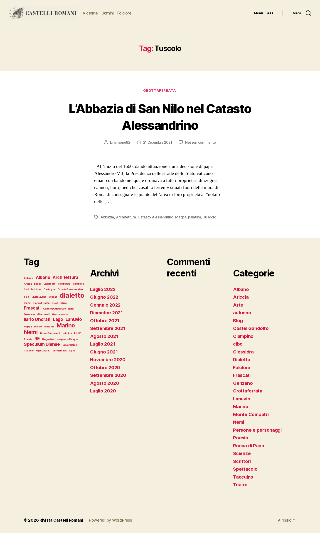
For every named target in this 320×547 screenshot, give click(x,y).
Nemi (239, 436)
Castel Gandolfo (251, 342)
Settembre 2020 (108, 389)
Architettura (126, 231)
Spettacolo (245, 483)
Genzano (243, 397)
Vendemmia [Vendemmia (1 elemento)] (60, 364)
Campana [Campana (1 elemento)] (78, 297)
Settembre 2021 (108, 342)
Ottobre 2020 (105, 381)
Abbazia (107, 231)
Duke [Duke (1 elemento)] (63, 317)
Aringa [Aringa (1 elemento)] (28, 297)
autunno (242, 326)
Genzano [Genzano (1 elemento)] (29, 328)
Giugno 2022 (105, 311)
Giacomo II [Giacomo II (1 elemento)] (43, 328)
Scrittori (242, 475)
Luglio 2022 (103, 303)
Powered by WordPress (111, 534)
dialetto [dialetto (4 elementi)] (72, 309)
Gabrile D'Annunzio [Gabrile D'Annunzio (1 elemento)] (54, 322)
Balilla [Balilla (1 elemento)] (37, 297)
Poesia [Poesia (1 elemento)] (28, 353)
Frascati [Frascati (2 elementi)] (32, 322)
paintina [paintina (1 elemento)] (67, 347)
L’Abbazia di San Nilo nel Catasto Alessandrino (160, 130)
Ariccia (241, 311)
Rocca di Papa (249, 459)
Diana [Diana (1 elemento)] (27, 317)
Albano (241, 303)
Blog (238, 334)
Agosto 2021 (104, 350)
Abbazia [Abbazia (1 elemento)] (28, 292)
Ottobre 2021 (105, 334)
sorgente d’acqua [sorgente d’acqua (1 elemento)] (67, 353)
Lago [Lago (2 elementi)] (58, 333)
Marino (241, 420)
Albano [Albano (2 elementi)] (43, 291)
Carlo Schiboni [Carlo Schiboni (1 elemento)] (32, 303)
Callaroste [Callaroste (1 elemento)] (49, 297)
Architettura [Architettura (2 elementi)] (65, 291)
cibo (238, 358)
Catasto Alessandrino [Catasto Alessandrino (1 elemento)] (70, 303)
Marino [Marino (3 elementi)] (66, 339)
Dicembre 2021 (107, 326)
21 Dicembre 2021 (157, 156)
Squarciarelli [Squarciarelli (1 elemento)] (70, 359)
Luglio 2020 (103, 405)
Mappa (182, 231)
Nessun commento (201, 156)
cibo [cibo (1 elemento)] (26, 311)
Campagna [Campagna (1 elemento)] (64, 297)
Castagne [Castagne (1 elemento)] (49, 303)
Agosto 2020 (105, 397)
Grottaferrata (159, 105)
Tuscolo (211, 231)
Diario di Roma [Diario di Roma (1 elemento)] (41, 317)
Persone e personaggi (258, 444)
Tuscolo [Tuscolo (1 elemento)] (29, 364)
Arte (238, 319)
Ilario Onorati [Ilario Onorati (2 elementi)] (37, 333)
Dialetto (242, 373)
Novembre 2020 (108, 373)
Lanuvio (242, 413)
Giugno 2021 (104, 366)
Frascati (242, 389)
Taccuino (243, 491)
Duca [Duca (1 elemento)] (55, 317)
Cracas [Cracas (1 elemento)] (53, 311)
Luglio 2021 (103, 358)
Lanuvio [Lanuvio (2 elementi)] (74, 333)
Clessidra (244, 366)
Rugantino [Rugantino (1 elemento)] (48, 353)
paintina (196, 231)
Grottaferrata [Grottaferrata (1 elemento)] (60, 328)
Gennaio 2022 (106, 319)
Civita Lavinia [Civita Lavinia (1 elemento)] (39, 311)
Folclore (242, 381)
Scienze (242, 467)
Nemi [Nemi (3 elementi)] (31, 346)
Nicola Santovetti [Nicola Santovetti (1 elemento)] (50, 347)
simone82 (121, 156)
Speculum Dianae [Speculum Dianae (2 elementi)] (42, 358)
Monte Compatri (251, 428)
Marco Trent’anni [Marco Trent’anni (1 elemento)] (44, 340)
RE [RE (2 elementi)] (37, 352)
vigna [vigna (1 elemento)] (72, 364)
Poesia (240, 452)
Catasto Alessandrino (156, 231)
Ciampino (244, 350)
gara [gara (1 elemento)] (70, 322)
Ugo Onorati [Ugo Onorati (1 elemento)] (43, 364)
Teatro (240, 498)
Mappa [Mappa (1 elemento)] (28, 340)
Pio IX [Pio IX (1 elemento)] (77, 347)
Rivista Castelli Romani (61, 534)
